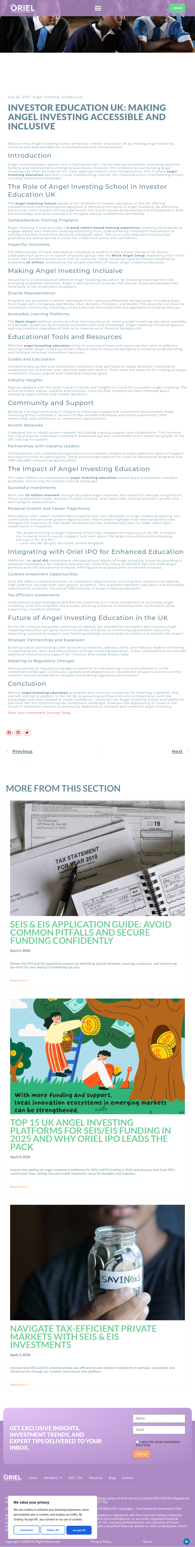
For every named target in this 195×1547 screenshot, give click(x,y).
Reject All (53, 1530)
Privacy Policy (101, 1542)
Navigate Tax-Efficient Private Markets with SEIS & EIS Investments (83, 1336)
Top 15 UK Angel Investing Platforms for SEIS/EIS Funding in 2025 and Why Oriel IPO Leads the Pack (90, 1134)
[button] (9, 732)
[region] (52, 1517)
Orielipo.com (72, 97)
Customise (26, 1530)
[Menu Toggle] (97, 8)
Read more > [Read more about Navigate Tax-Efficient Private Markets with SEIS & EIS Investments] (19, 1384)
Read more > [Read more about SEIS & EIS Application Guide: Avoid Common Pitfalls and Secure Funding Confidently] (19, 980)
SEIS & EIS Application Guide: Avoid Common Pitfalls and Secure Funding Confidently (91, 932)
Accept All (79, 1530)
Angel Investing (46, 97)
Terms (147, 1542)
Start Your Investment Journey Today (39, 713)
